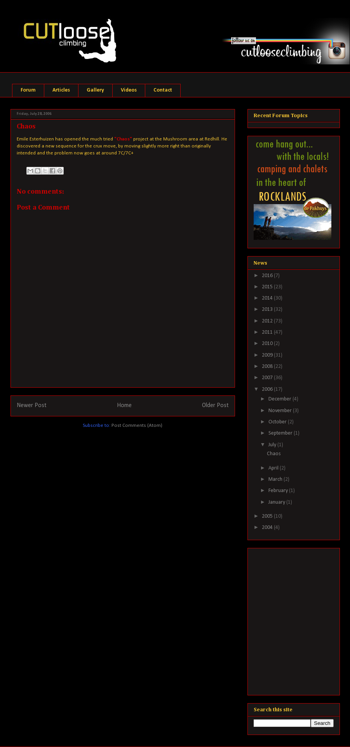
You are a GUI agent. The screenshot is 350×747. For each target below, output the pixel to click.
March (276, 479)
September (281, 433)
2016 (268, 276)
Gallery (95, 90)
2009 (268, 355)
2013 (268, 309)
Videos (129, 90)
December (280, 399)
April (274, 468)
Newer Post (32, 405)
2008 (268, 366)
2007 (268, 378)
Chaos (274, 454)
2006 (268, 389)
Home (124, 405)
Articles (61, 90)
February (278, 491)
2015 (268, 287)
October (278, 422)
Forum (28, 90)
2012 (268, 321)
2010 (268, 344)
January (277, 502)
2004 (268, 527)
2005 (268, 516)
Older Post (215, 405)
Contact (162, 90)
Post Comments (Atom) (136, 425)
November (280, 411)
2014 (268, 298)
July (272, 445)
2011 (268, 332)
